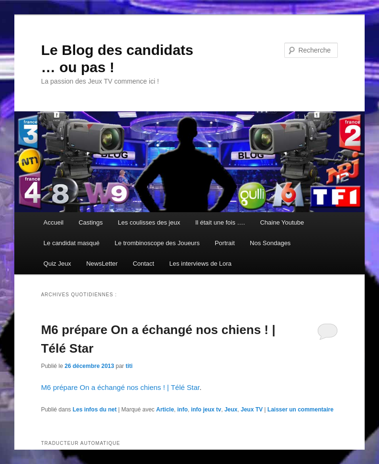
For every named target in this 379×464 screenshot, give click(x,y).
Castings (90, 222)
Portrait (225, 243)
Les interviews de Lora (200, 263)
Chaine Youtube (282, 222)
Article (165, 409)
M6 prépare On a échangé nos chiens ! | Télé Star (120, 387)
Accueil (54, 222)
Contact (143, 263)
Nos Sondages (270, 243)
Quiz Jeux (57, 263)
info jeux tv (206, 409)
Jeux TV (252, 409)
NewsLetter (102, 263)
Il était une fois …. (220, 222)
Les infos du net (95, 409)
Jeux (230, 409)
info (182, 409)
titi (129, 366)
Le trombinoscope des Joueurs (157, 243)
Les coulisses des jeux (149, 222)
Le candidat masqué (72, 243)
